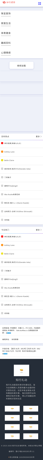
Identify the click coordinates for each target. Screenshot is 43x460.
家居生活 (6, 23)
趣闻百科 (6, 42)
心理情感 (6, 52)
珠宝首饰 (6, 13)
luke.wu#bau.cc (22, 330)
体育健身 (6, 33)
